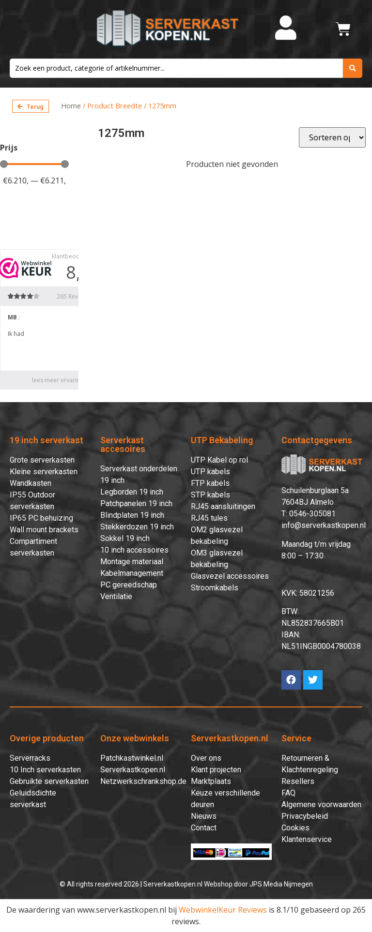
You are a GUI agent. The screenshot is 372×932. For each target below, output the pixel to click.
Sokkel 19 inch (125, 538)
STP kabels (210, 494)
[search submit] (352, 68)
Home (71, 105)
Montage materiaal (131, 561)
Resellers (297, 781)
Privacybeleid (304, 816)
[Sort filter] (332, 137)
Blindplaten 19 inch (132, 515)
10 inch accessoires (134, 550)
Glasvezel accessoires (230, 576)
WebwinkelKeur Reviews (223, 909)
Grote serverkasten (42, 460)
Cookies (295, 827)
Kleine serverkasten (44, 471)
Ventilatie (116, 596)
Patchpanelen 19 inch (136, 503)
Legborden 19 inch (131, 491)
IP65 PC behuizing (41, 518)
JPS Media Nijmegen (281, 884)
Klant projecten (216, 769)
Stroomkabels (214, 587)
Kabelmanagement (131, 573)
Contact (204, 827)
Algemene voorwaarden (321, 804)
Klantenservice (306, 839)
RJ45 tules (209, 518)
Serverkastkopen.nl (132, 769)
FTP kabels (210, 483)
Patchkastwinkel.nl (131, 758)
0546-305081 (312, 513)
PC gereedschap (128, 584)
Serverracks (30, 758)
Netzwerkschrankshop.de (143, 781)
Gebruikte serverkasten (49, 781)
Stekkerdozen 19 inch (137, 526)
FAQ (288, 792)
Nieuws (204, 816)
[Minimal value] (34, 164)
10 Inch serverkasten (45, 769)
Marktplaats (211, 781)
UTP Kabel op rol (219, 460)
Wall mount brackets (44, 529)
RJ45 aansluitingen (223, 506)
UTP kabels (210, 471)
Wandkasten (30, 483)
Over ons (206, 758)
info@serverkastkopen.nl (323, 525)
